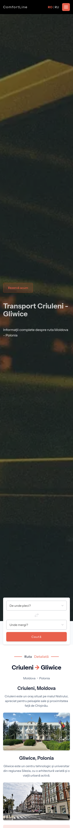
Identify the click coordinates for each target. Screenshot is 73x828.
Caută (36, 637)
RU (57, 7)
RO (50, 7)
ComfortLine (15, 7)
